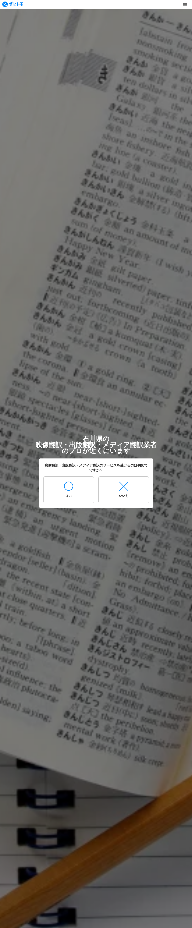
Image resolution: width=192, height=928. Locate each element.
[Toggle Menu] (184, 4)
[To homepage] (13, 4)
